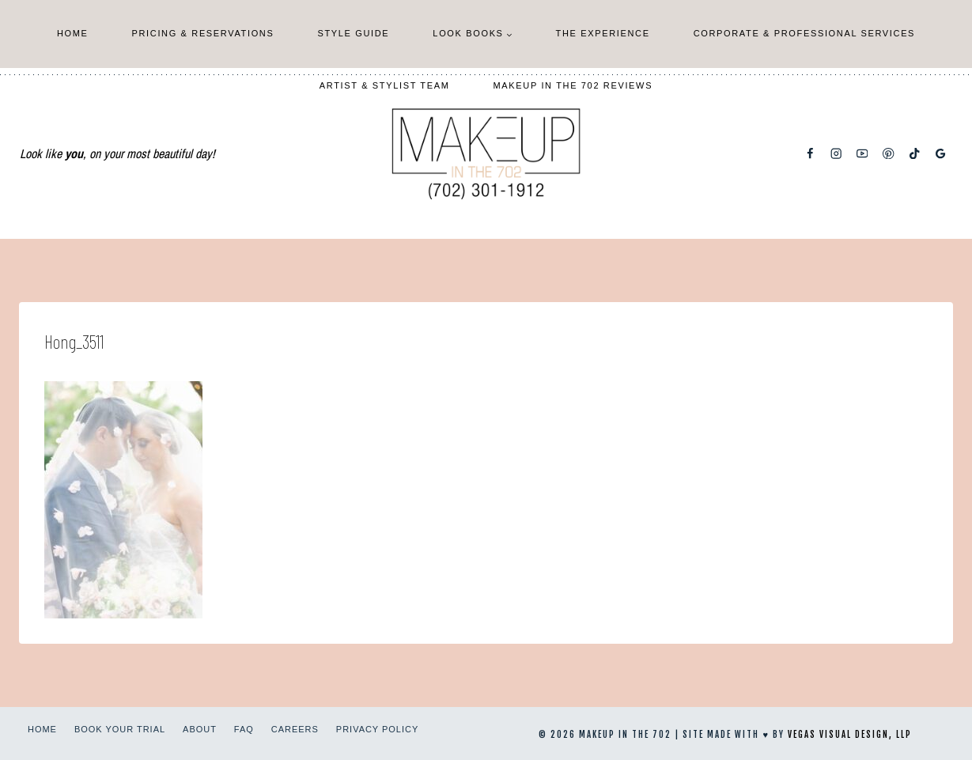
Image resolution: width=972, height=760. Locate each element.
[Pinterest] (888, 153)
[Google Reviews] (940, 153)
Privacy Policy (377, 729)
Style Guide (353, 33)
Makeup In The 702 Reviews (573, 85)
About (200, 729)
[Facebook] (810, 153)
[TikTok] (914, 153)
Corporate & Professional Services (804, 33)
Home (73, 33)
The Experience (603, 33)
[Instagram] (836, 153)
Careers (295, 729)
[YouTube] (862, 153)
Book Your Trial (119, 729)
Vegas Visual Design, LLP (850, 734)
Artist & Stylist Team (385, 85)
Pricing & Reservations (203, 33)
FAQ (244, 729)
